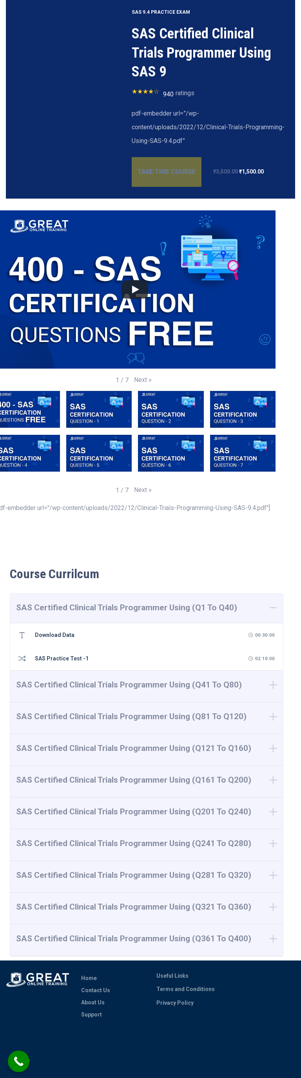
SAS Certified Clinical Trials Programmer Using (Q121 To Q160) (133, 748)
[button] (143, 380)
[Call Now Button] (18, 1061)
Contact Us (95, 990)
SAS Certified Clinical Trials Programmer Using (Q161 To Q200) (133, 780)
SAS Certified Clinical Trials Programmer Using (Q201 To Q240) (133, 811)
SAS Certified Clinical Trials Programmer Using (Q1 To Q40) (126, 607)
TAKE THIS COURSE (166, 171)
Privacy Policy (175, 1003)
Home (89, 978)
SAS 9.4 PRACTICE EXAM (161, 12)
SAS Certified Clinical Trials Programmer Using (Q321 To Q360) (133, 907)
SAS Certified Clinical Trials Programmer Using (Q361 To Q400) (133, 938)
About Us (93, 1002)
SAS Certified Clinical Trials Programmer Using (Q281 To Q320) (133, 875)
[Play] (134, 289)
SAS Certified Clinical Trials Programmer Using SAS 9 (201, 52)
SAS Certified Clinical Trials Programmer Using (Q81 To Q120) (131, 716)
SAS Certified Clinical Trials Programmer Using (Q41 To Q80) (129, 684)
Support (91, 1014)
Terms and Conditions (185, 989)
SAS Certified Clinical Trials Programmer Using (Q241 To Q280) (133, 843)
